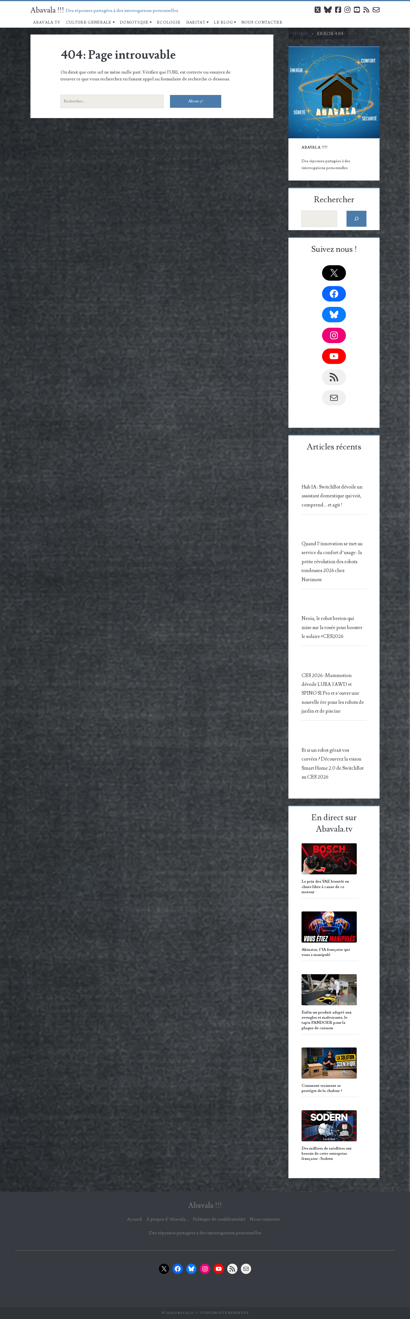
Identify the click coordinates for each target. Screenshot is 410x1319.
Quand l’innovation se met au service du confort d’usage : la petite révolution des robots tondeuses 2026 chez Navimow (332, 562)
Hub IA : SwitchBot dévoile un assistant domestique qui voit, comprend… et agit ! (332, 496)
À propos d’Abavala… (167, 1219)
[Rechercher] (357, 218)
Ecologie (169, 22)
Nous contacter (261, 22)
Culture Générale (89, 22)
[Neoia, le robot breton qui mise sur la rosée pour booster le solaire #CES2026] (333, 605)
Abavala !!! (47, 10)
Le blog (223, 22)
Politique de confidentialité (219, 1219)
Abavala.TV (46, 22)
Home (300, 34)
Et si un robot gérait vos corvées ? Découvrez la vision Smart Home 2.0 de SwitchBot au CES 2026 (333, 763)
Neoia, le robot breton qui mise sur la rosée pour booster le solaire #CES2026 (332, 627)
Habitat (196, 22)
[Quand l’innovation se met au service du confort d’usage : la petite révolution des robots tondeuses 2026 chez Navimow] (333, 530)
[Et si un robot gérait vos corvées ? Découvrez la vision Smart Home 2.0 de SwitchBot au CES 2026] (333, 736)
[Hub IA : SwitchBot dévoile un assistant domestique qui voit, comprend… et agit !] (333, 473)
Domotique (134, 22)
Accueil (134, 1219)
